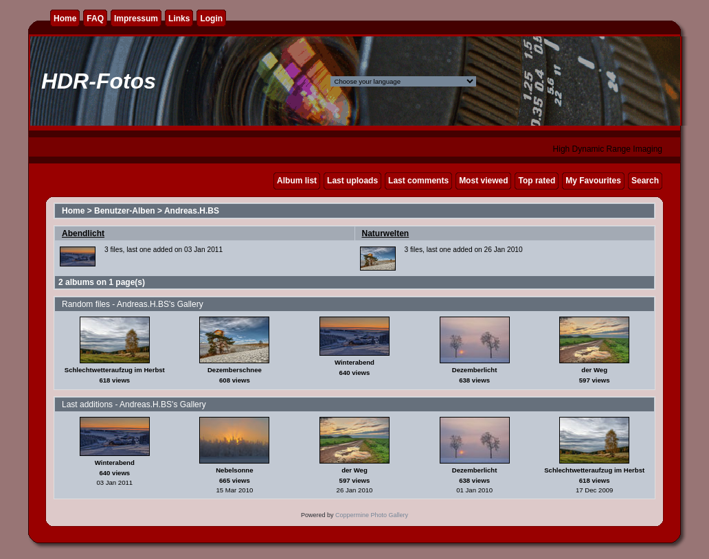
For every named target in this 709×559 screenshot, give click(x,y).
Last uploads (352, 180)
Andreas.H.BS (191, 211)
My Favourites (593, 180)
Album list (297, 180)
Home (65, 18)
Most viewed (483, 180)
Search (645, 180)
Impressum (136, 18)
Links (179, 18)
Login (211, 18)
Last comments (418, 180)
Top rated (536, 180)
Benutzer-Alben (124, 211)
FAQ (95, 18)
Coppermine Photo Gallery (371, 515)
